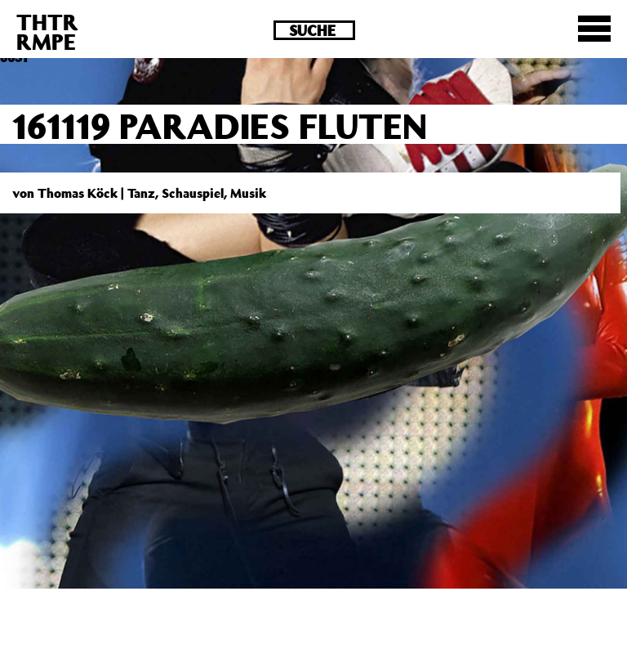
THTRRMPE (47, 31)
